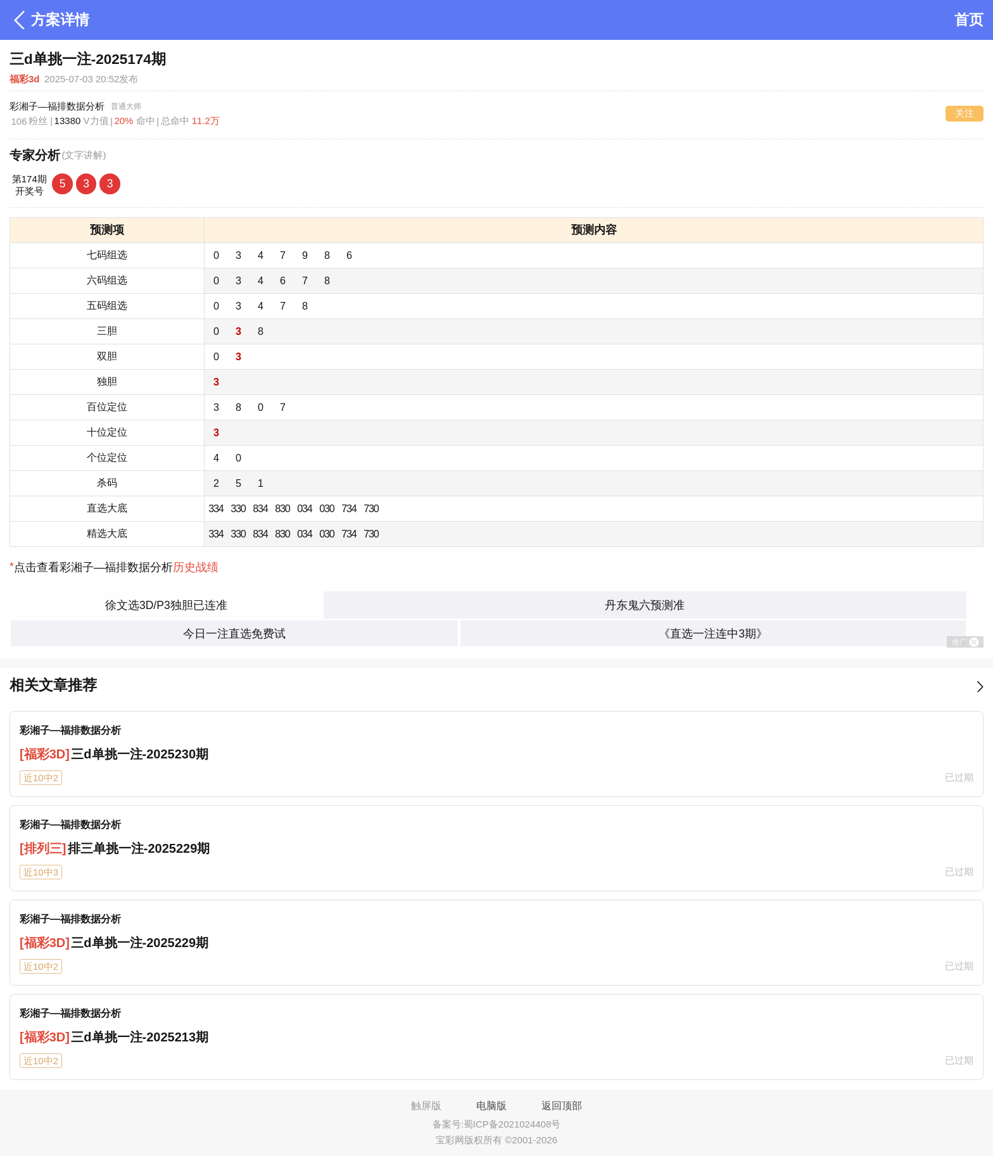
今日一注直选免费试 (234, 633)
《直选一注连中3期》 (713, 633)
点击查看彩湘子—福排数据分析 (113, 567)
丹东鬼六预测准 (645, 605)
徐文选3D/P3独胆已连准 (166, 605)
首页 (969, 20)
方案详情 (49, 19)
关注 (964, 113)
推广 (965, 642)
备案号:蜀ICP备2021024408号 (497, 1124)
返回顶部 (561, 1105)
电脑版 (491, 1105)
